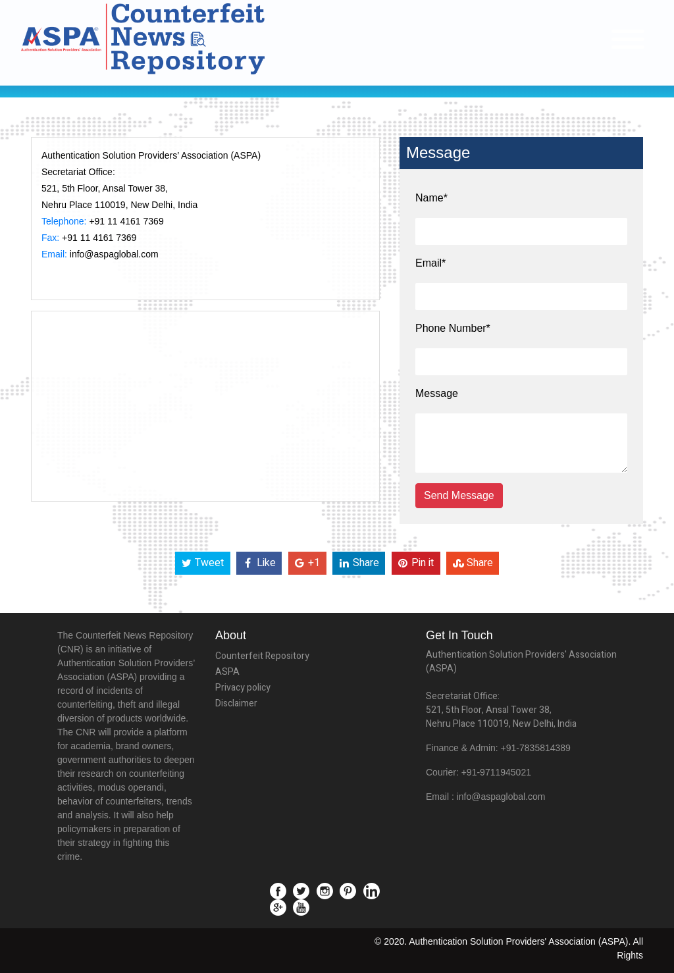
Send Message (459, 495)
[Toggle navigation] (628, 39)
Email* (430, 263)
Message (436, 393)
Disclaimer (236, 703)
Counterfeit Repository (262, 656)
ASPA (227, 672)
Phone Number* (452, 328)
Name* (431, 197)
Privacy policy (243, 688)
